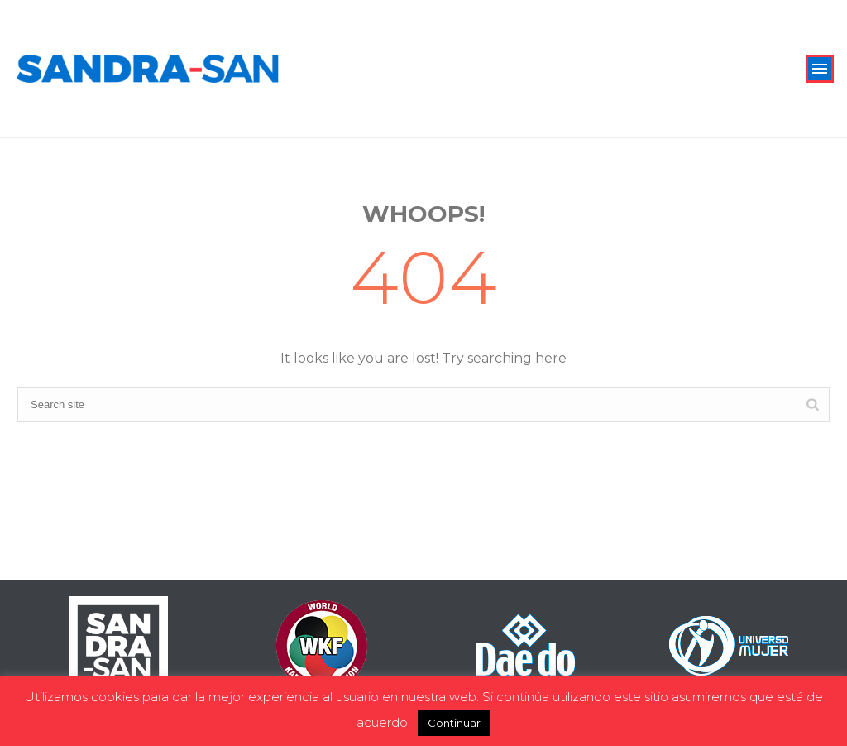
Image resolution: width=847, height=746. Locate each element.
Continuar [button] (454, 722)
